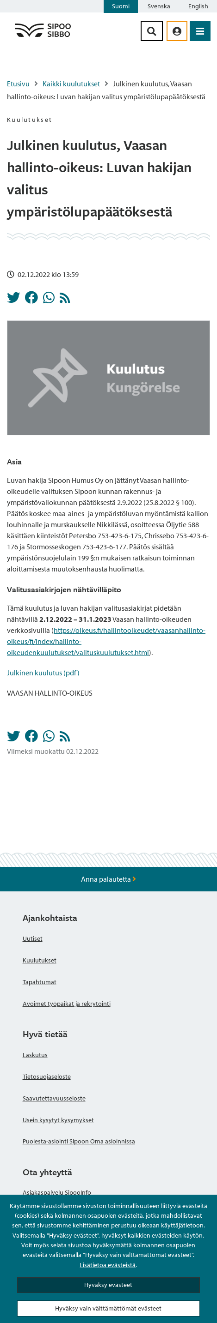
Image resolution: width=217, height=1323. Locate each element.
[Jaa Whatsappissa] (49, 300)
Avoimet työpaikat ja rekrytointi (67, 1003)
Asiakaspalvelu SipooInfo (57, 1192)
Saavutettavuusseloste (54, 1098)
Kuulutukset (39, 960)
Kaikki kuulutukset (71, 83)
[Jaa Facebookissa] (31, 300)
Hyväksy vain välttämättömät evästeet (108, 1308)
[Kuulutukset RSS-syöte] (65, 300)
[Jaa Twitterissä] (13, 300)
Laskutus (35, 1055)
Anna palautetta (108, 878)
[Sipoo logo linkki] (43, 36)
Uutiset (33, 938)
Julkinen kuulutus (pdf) (43, 672)
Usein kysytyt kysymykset (58, 1120)
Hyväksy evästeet (108, 1285)
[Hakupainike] (152, 31)
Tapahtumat (39, 982)
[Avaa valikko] (200, 31)
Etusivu (18, 83)
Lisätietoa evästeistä (108, 1265)
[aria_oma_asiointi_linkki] (177, 31)
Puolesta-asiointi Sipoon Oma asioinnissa (79, 1141)
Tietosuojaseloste (47, 1076)
